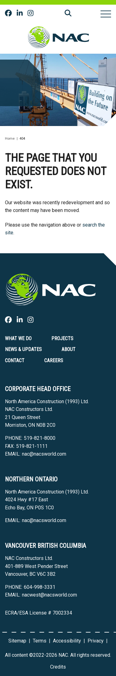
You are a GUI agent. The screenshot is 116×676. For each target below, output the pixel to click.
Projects (62, 338)
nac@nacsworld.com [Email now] (44, 454)
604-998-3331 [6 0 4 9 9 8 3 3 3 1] (39, 587)
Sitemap (17, 641)
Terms (39, 641)
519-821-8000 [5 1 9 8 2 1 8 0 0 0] (39, 438)
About (68, 349)
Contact (14, 360)
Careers (53, 360)
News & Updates (23, 349)
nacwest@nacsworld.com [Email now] (49, 595)
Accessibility (67, 641)
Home (10, 139)
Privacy (96, 641)
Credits (58, 667)
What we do (18, 338)
